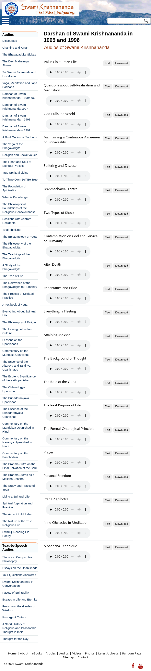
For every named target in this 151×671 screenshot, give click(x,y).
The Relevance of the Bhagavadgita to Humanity (19, 284)
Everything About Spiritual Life (19, 313)
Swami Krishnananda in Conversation (17, 583)
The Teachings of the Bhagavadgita (16, 256)
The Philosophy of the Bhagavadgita (16, 245)
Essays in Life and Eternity (19, 599)
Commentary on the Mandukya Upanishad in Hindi (18, 427)
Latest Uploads (108, 653)
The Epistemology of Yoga (19, 236)
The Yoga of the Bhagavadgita (12, 146)
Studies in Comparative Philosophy (17, 559)
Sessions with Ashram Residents (16, 220)
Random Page (131, 653)
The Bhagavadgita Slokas (19, 54)
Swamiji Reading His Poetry (15, 534)
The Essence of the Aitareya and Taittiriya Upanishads (16, 365)
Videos (77, 653)
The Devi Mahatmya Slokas (15, 63)
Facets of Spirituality (15, 592)
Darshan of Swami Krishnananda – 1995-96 (18, 95)
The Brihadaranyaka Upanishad (15, 400)
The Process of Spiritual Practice (18, 295)
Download (121, 63)
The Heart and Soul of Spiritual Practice (16, 163)
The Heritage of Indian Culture (16, 331)
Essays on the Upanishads (19, 568)
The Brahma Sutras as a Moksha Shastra (18, 476)
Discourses (9, 40)
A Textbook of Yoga (14, 304)
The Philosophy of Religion (19, 322)
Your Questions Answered (19, 574)
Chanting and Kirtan (15, 47)
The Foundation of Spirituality (14, 188)
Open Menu (5, 21)
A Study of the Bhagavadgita (11, 267)
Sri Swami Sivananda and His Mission (19, 74)
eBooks (37, 653)
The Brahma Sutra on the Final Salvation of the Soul (19, 466)
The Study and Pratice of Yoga (18, 487)
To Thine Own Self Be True (20, 179)
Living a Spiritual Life (15, 496)
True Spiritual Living (15, 172)
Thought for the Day (15, 638)
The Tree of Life (12, 276)
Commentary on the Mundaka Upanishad (15, 352)
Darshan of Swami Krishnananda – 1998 (16, 117)
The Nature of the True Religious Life (17, 523)
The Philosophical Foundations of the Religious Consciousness (18, 208)
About (24, 653)
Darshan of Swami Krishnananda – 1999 (16, 128)
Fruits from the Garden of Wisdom (18, 608)
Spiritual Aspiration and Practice (17, 505)
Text (107, 63)
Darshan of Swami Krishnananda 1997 (15, 106)
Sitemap (68, 657)
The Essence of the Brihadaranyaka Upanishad (15, 412)
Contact (83, 657)
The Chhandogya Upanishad (13, 389)
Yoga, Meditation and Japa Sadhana (19, 85)
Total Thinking (11, 229)
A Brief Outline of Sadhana (19, 137)
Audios (64, 653)
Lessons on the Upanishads (12, 342)
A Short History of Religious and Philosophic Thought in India (19, 628)
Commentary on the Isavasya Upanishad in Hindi (17, 442)
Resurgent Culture (14, 617)
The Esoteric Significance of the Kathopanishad (19, 378)
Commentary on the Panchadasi (15, 455)
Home (12, 653)
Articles (51, 653)
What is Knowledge (15, 197)
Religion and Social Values (19, 155)
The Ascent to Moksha (16, 514)
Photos (90, 653)
